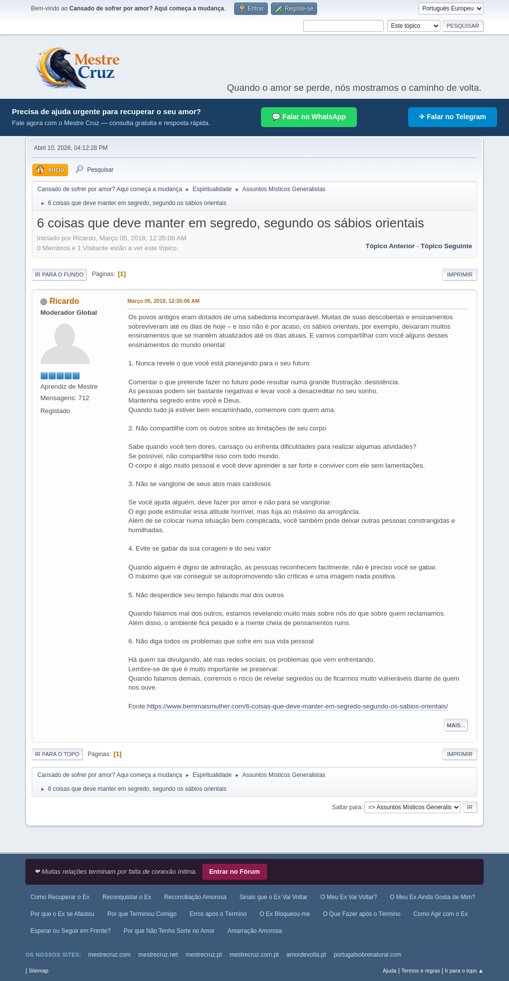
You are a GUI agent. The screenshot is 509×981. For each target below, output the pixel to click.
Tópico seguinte (446, 246)
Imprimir (460, 275)
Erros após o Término (218, 914)
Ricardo (65, 301)
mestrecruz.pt (204, 954)
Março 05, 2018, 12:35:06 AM (163, 301)
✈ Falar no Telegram (452, 117)
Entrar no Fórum (234, 871)
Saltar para (346, 806)
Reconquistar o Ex (126, 897)
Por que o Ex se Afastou (62, 914)
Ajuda (390, 971)
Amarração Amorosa (255, 930)
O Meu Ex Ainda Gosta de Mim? (432, 897)
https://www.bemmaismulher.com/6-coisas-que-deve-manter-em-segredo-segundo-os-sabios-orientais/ (297, 706)
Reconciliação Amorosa (195, 897)
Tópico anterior (390, 246)
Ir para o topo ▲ (464, 971)
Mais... (456, 725)
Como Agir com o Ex (441, 914)
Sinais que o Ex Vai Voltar (273, 897)
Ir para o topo (57, 754)
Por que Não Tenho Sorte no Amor (169, 930)
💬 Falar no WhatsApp (308, 117)
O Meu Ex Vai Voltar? (349, 897)
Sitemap (39, 971)
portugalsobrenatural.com (367, 954)
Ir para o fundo (59, 275)
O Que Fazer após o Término (362, 914)
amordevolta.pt (306, 954)
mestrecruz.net (158, 954)
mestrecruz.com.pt (254, 954)
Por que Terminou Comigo (141, 914)
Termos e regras (420, 971)
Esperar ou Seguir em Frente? (70, 930)
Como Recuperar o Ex (59, 897)
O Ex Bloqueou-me (284, 914)
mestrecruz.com (109, 954)
